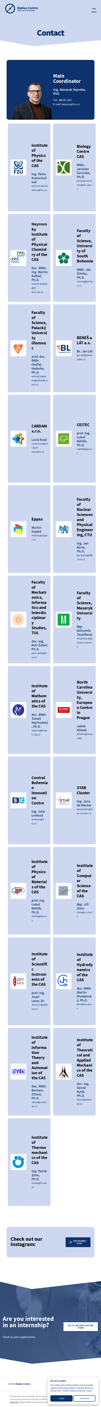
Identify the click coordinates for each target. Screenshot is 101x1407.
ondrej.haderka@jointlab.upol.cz (40, 380)
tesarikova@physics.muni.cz (85, 642)
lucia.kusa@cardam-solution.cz (39, 447)
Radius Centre (23, 1383)
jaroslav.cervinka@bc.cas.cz (85, 185)
